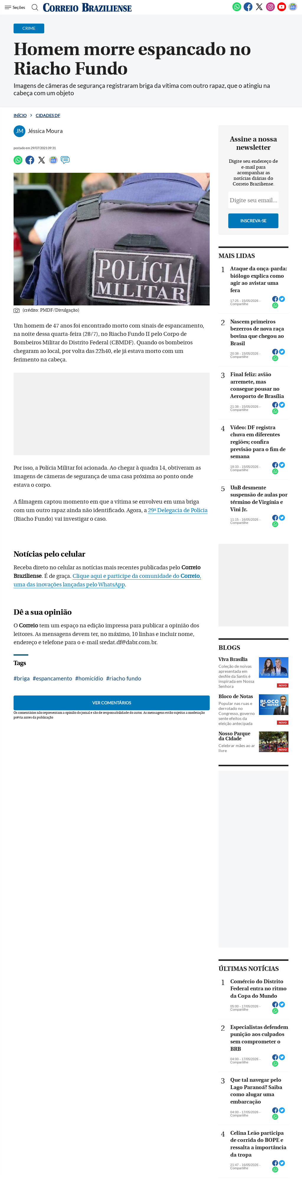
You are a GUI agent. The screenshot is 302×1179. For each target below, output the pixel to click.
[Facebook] (248, 10)
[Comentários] (65, 162)
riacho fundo (125, 678)
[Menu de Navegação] (16, 7)
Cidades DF (48, 115)
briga (23, 678)
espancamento (54, 678)
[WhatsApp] (236, 10)
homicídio (90, 678)
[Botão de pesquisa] (33, 7)
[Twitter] (259, 10)
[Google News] (292, 10)
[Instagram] (270, 10)
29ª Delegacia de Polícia (178, 510)
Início (20, 115)
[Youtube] (281, 10)
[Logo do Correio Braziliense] (87, 7)
